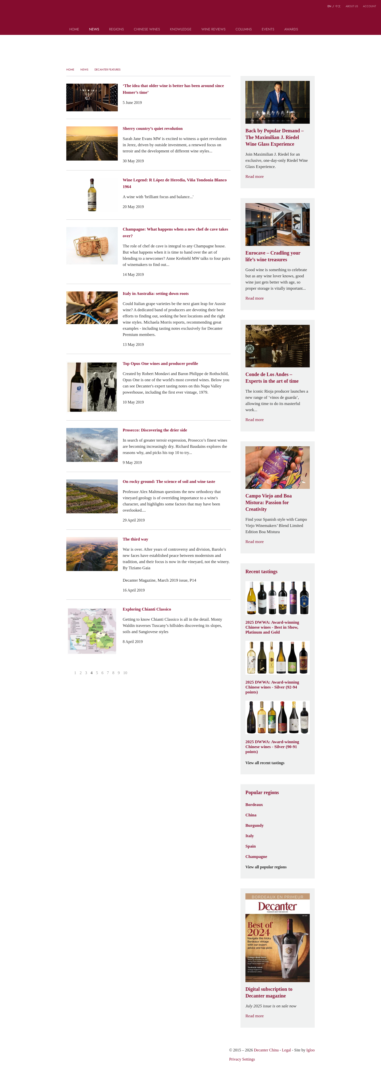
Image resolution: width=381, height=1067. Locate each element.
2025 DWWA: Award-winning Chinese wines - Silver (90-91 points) (272, 746)
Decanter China (191, 14)
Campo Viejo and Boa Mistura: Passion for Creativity (268, 502)
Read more (257, 176)
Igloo (310, 1050)
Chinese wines (147, 29)
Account (369, 6)
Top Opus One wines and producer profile (160, 363)
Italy (249, 835)
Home (74, 29)
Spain (250, 846)
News (94, 29)
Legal (286, 1050)
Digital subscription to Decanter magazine (268, 992)
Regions (116, 29)
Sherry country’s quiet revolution (153, 128)
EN (329, 6)
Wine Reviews (213, 29)
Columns (244, 29)
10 (125, 672)
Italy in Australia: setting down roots (156, 293)
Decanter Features (107, 69)
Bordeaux (254, 804)
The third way (135, 539)
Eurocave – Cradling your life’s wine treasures (272, 256)
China (250, 815)
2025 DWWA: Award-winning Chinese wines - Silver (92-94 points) (272, 687)
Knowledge (180, 29)
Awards (291, 29)
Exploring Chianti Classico (147, 609)
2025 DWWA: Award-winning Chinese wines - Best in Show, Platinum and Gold (272, 627)
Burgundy (254, 825)
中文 (338, 6)
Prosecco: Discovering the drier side (155, 430)
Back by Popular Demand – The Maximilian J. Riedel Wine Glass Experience (274, 137)
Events (268, 29)
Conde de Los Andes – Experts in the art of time (272, 377)
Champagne (256, 856)
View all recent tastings (267, 763)
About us (352, 6)
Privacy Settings (242, 1059)
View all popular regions (268, 867)
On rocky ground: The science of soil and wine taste (169, 481)
